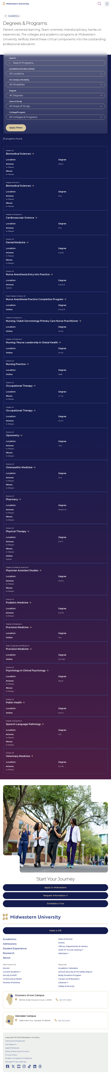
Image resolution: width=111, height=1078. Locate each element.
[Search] (99, 3)
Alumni (6, 968)
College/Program (17, 112)
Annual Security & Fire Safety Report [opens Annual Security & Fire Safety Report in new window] (75, 972)
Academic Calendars (68, 968)
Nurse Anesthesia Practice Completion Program (34, 299)
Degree (12, 91)
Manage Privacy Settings (15, 1062)
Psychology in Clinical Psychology (26, 670)
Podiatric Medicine (17, 602)
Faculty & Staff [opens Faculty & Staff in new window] (9, 975)
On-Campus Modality (19, 80)
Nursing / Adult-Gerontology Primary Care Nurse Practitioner (42, 321)
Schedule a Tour (55, 903)
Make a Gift (55, 930)
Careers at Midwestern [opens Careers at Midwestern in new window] (68, 979)
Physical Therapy (16, 531)
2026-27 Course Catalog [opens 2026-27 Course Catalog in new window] (69, 950)
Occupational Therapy (19, 385)
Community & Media (12, 979)
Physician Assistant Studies (22, 570)
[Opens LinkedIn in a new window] (34, 1066)
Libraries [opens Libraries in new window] (62, 982)
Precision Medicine (17, 627)
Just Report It (10, 1044)
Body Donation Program (69, 975)
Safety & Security (66, 986)
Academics (13, 16)
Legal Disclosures (12, 1048)
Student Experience (15, 948)
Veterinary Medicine (18, 756)
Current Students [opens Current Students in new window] (11, 972)
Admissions (10, 943)
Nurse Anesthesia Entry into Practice (28, 274)
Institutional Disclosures (15, 1041)
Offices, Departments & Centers (73, 946)
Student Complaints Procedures (18, 1058)
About (6, 957)
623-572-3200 (64, 1020)
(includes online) (21, 69)
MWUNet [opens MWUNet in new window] (62, 953)
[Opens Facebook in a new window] (7, 1066)
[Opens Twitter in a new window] (13, 1066)
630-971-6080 (65, 1000)
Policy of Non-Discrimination (17, 1051)
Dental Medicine (15, 242)
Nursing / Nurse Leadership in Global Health (32, 342)
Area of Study (15, 101)
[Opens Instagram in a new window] (24, 1066)
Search (12, 58)
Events (61, 943)
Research (8, 953)
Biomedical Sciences (18, 153)
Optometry (12, 435)
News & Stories (65, 939)
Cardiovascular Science (20, 217)
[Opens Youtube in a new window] (18, 1066)
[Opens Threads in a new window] (40, 1066)
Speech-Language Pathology (23, 724)
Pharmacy (12, 499)
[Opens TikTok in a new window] (29, 1066)
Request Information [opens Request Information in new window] (54, 895)
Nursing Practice (16, 364)
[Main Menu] (107, 4)
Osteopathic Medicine (19, 467)
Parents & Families (11, 982)
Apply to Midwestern (55, 887)
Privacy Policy (11, 1055)
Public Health (14, 702)
